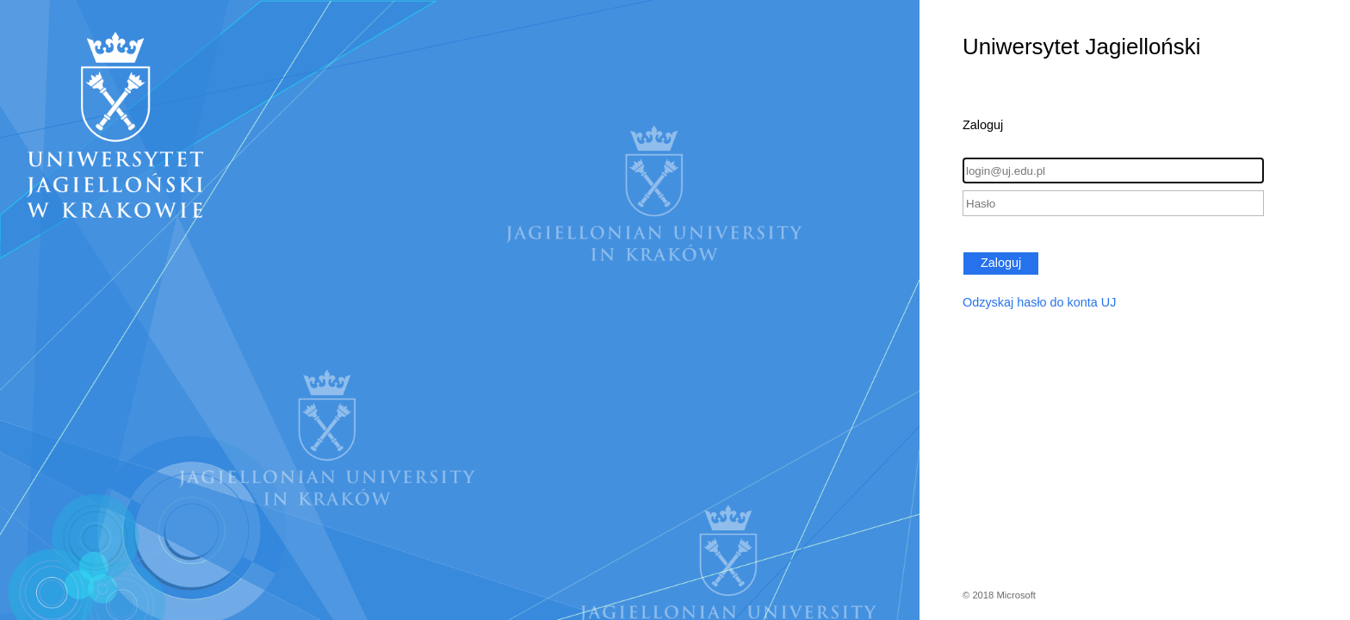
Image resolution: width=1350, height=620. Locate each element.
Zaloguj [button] (1001, 263)
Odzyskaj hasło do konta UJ (1039, 302)
